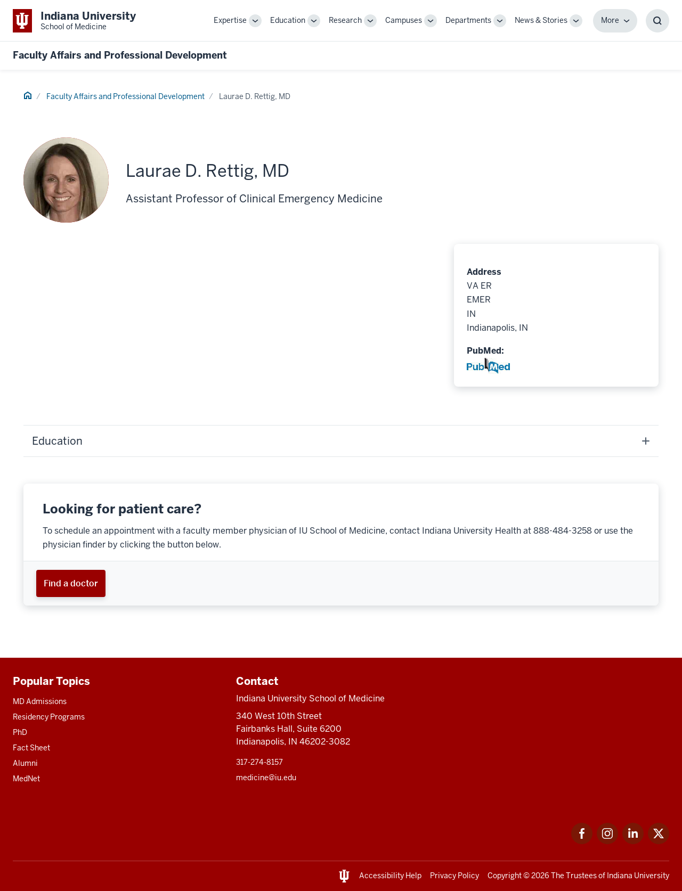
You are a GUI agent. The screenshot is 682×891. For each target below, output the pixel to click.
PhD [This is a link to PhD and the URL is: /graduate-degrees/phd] (20, 732)
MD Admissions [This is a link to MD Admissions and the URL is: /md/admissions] (40, 701)
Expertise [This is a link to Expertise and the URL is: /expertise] (230, 20)
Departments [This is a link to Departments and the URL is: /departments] (468, 20)
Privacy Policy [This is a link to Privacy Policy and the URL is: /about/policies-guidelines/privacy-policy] (454, 875)
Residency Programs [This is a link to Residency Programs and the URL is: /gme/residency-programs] (49, 717)
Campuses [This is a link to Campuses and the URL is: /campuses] (403, 20)
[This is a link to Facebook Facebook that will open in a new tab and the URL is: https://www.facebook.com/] (581, 841)
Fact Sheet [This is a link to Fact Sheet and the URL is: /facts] (31, 748)
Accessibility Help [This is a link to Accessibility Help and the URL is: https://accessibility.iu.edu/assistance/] (390, 875)
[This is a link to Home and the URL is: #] (27, 97)
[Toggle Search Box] (657, 20)
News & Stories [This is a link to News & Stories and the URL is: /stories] (541, 20)
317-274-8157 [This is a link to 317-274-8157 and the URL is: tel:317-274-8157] (259, 762)
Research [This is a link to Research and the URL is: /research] (345, 20)
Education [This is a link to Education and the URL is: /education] (287, 20)
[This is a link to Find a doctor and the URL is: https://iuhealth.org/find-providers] (70, 583)
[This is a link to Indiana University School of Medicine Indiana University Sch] (74, 20)
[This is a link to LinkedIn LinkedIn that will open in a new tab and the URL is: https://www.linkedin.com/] (633, 841)
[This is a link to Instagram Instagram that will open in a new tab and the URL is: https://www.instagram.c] (607, 841)
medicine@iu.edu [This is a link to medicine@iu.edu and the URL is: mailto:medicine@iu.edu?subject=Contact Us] (266, 777)
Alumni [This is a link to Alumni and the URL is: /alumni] (25, 763)
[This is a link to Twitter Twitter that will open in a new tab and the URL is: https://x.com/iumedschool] (658, 841)
